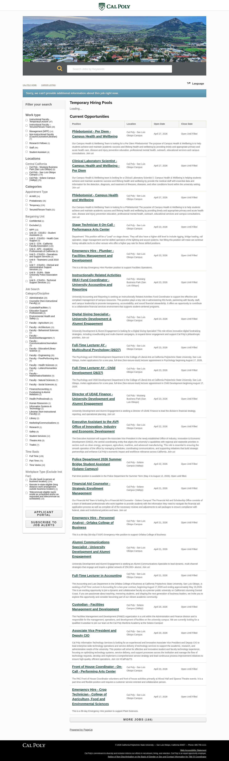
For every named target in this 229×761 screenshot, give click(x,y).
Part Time (36, 461)
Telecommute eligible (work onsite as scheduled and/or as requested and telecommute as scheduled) (44, 495)
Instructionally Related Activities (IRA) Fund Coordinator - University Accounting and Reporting (96, 282)
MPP (33, 230)
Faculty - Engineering (41, 355)
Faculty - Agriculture (41, 323)
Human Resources (40, 403)
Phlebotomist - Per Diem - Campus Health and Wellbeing (95, 134)
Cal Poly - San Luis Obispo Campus (42, 173)
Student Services (39, 436)
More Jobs (138, 719)
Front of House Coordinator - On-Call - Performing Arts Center (97, 669)
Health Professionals (41, 399)
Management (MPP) (41, 131)
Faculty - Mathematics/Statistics (41, 374)
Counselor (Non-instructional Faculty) (43, 302)
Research (35, 427)
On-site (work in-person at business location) (42, 480)
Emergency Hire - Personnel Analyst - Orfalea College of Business (93, 522)
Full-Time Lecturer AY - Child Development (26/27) (93, 370)
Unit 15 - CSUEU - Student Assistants (42, 234)
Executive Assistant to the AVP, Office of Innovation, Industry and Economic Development (95, 426)
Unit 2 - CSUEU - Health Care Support (44, 239)
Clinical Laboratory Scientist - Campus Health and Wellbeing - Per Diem (96, 165)
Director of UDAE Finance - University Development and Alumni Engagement (93, 398)
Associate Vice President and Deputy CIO (94, 633)
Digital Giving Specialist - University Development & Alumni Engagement (92, 318)
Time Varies (37, 465)
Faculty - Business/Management (42, 337)
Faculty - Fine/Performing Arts (44, 359)
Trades (34, 445)
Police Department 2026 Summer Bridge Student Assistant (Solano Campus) (97, 464)
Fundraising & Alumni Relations (39, 393)
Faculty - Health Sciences (43, 365)
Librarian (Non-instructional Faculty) (42, 413)
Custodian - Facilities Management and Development (95, 607)
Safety (34, 432)
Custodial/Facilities (40, 307)
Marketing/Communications (44, 423)
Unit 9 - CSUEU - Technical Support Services (42, 281)
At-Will (34, 196)
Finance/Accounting (40, 389)
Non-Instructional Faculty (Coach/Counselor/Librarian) (43, 136)
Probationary (37, 201)
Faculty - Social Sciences (43, 384)
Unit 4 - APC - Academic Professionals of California (43, 250)
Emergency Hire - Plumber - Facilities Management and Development (93, 255)
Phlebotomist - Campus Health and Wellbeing (95, 197)
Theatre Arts (37, 440)
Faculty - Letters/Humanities (43, 369)
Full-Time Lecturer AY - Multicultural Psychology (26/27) (96, 347)
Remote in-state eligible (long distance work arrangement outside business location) (43, 486)
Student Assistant (39, 152)
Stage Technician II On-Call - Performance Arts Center (93, 227)
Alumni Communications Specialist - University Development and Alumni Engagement (91, 549)
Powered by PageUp (81, 730)
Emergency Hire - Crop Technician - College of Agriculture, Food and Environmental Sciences (90, 697)
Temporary (37, 205)
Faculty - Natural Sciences (43, 380)
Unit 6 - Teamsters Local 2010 (44, 261)
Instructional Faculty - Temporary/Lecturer (41, 120)
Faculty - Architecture (41, 327)
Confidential (36, 221)
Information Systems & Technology (40, 407)
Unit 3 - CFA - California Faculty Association (41, 245)
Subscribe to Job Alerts (44, 524)
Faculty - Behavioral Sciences (43, 331)
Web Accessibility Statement (193, 750)
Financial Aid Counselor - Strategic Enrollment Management (91, 488)
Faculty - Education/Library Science (42, 349)
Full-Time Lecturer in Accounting (97, 575)
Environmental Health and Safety (42, 317)
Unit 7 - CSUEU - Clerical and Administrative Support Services (43, 267)
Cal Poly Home (30, 85)
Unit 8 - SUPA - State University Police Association (43, 274)
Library (34, 418)
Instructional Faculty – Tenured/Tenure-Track (42, 126)
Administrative (38, 298)
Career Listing (48, 85)
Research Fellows (39, 143)
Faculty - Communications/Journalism (43, 343)
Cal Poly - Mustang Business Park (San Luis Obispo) (43, 168)
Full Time (36, 456)
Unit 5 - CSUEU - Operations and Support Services (43, 255)
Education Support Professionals (38, 312)
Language (198, 83)
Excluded (35, 225)
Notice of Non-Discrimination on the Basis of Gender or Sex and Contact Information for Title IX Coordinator (157, 757)
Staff (33, 147)
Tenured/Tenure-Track (42, 210)
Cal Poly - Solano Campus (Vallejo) (42, 179)
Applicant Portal (44, 514)
